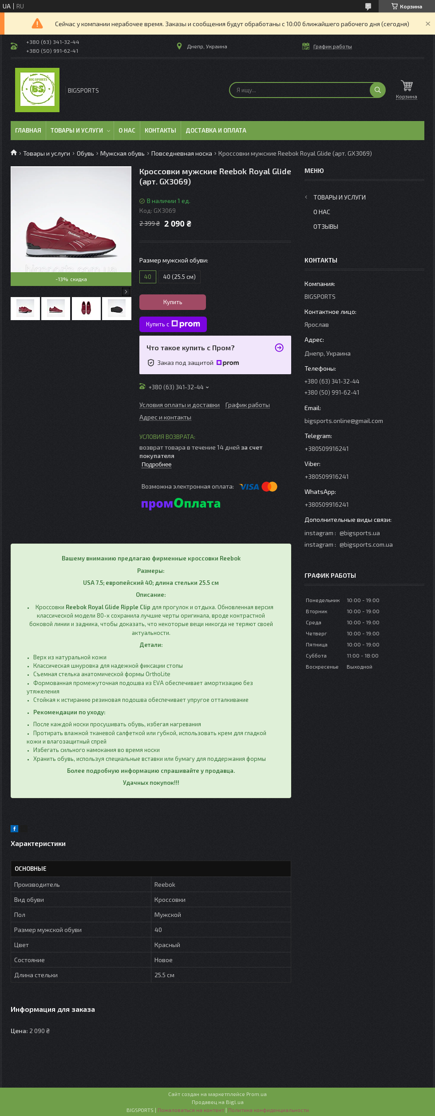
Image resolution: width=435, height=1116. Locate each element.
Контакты (160, 130)
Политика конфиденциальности (268, 1110)
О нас (127, 130)
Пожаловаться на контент (191, 1110)
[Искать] (378, 90)
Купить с (173, 324)
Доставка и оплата (216, 130)
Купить (172, 301)
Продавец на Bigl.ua (218, 1102)
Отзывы (325, 226)
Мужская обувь (122, 153)
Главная (28, 130)
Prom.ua (256, 1094)
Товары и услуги (77, 130)
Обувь (85, 153)
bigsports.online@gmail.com (343, 420)
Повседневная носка (181, 153)
